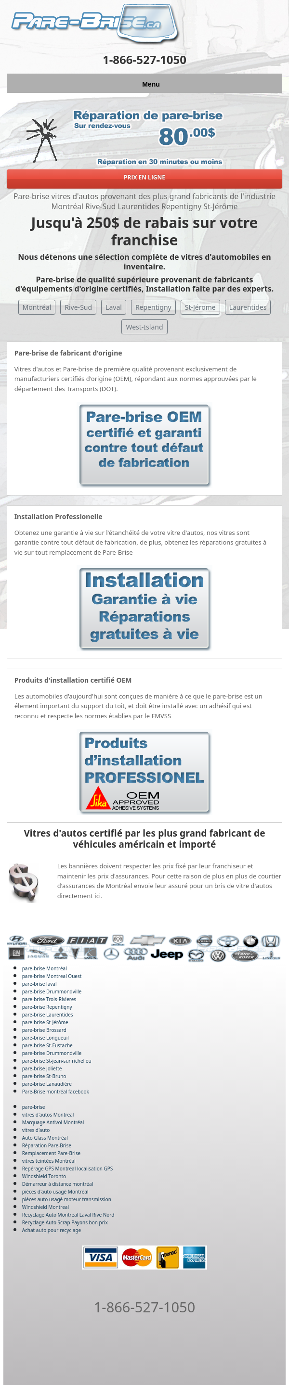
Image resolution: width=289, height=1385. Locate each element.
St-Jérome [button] (200, 307)
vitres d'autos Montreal (48, 1114)
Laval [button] (113, 307)
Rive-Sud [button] (78, 307)
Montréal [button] (37, 307)
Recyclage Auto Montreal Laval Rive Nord (68, 1214)
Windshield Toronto (44, 1176)
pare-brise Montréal (44, 968)
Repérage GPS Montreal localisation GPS (67, 1168)
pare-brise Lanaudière (47, 1083)
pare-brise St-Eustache (47, 1045)
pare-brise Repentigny (47, 1007)
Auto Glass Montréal (45, 1137)
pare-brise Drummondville (52, 991)
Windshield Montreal (45, 1207)
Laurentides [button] (248, 307)
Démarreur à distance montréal (57, 1184)
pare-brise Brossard (44, 1030)
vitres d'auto (36, 1130)
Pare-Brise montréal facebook (55, 1091)
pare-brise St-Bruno (44, 1076)
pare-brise (33, 1107)
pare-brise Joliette (42, 1068)
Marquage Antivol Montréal (53, 1122)
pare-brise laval (39, 983)
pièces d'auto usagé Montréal (55, 1191)
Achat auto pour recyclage (51, 1230)
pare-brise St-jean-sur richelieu (57, 1060)
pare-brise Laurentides (47, 1014)
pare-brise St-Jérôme (45, 1022)
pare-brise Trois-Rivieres (49, 999)
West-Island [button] (144, 326)
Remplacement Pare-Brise (51, 1153)
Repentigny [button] (153, 307)
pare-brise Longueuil (45, 1037)
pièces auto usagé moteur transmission (66, 1199)
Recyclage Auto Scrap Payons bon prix (65, 1222)
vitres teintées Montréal (49, 1160)
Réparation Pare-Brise (46, 1145)
